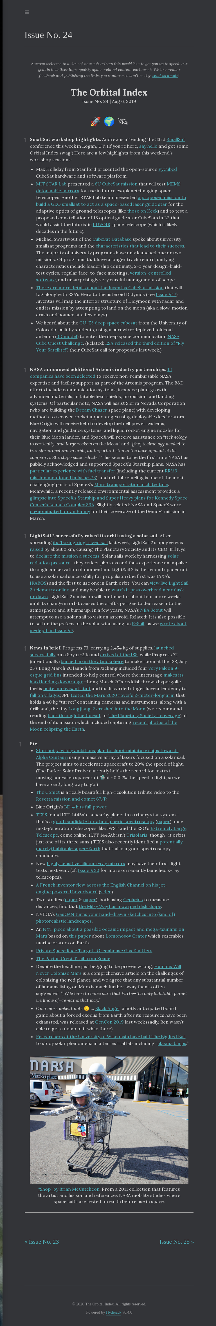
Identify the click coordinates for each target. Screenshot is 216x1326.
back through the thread (74, 715)
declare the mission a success (68, 556)
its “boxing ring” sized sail (80, 542)
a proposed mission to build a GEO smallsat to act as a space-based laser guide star (111, 201)
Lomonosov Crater (126, 936)
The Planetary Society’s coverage (144, 715)
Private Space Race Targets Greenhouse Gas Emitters (94, 950)
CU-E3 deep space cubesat (108, 323)
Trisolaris (137, 835)
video (105, 891)
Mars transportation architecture (131, 484)
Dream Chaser (91, 410)
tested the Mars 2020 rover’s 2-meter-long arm (123, 695)
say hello (148, 146)
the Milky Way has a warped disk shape (120, 906)
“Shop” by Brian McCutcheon (69, 1189)
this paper (80, 936)
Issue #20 (88, 870)
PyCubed (167, 169)
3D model (67, 336)
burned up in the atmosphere (92, 661)
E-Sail (138, 623)
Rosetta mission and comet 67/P (71, 799)
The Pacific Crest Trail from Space (73, 958)
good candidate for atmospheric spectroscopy (103, 821)
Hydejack (113, 1312)
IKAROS (38, 583)
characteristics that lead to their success (140, 246)
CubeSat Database (112, 239)
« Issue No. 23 (41, 1241)
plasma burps (171, 1043)
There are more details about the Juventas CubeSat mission (100, 287)
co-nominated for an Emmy (60, 511)
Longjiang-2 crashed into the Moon (106, 708)
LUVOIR (101, 224)
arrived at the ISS (119, 654)
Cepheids (133, 899)
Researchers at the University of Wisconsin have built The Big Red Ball (111, 1036)
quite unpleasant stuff (67, 688)
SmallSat (175, 139)
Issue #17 (166, 294)
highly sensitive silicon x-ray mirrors (86, 863)
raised (36, 549)
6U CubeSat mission (116, 184)
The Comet (48, 792)
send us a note (165, 75)
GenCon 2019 (109, 1022)
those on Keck (142, 211)
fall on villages (45, 695)
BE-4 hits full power (85, 807)
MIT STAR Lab (51, 184)
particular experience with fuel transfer (72, 471)
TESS (41, 814)
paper (163, 821)
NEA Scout (151, 610)
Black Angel (107, 1008)
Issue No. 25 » (176, 1241)
